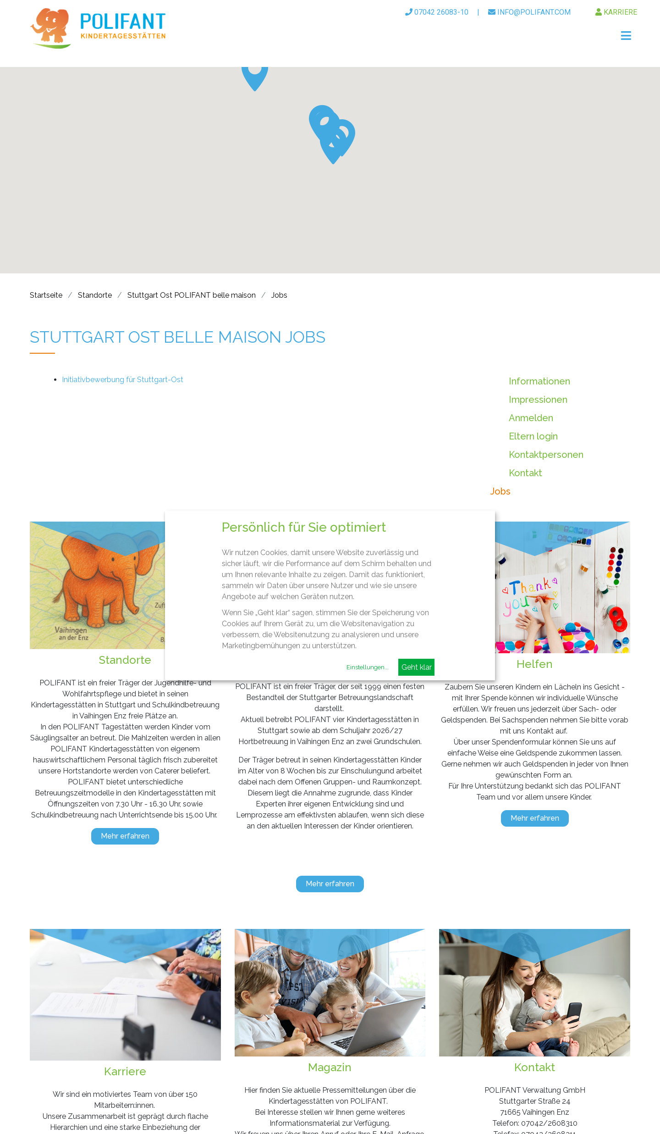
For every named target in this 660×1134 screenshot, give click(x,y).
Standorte (95, 295)
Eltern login (533, 436)
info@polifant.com (529, 12)
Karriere (616, 12)
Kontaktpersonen (546, 454)
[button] (255, 72)
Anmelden (531, 417)
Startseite (46, 295)
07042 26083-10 (436, 12)
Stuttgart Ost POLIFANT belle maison (191, 295)
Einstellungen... (367, 667)
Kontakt (525, 472)
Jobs (279, 295)
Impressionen (538, 399)
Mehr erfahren (125, 836)
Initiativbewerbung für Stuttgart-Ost (122, 379)
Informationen (539, 381)
